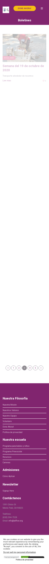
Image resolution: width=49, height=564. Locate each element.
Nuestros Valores (11, 410)
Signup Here (8, 491)
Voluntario (7, 421)
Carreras (6, 462)
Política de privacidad (12, 432)
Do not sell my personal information (19, 552)
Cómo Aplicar (9, 476)
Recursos (7, 457)
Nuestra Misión (10, 405)
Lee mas (7, 80)
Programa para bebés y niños (16, 446)
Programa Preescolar (12, 451)
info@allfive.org (15, 520)
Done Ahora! (8, 427)
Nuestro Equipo (10, 416)
